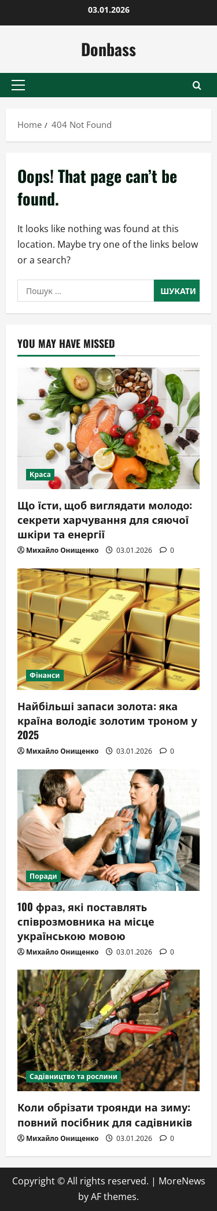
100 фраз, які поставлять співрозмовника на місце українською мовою (85, 921)
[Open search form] (197, 85)
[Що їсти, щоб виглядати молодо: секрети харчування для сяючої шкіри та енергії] (108, 428)
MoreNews (182, 1181)
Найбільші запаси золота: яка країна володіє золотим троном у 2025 (107, 720)
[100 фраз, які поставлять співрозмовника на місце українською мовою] (108, 830)
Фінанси (45, 675)
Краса (40, 474)
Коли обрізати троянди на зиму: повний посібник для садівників (104, 1114)
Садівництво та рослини (73, 1076)
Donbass (108, 49)
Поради (43, 876)
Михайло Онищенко (62, 550)
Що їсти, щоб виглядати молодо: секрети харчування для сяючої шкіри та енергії (104, 519)
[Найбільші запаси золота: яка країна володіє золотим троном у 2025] (108, 629)
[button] (18, 85)
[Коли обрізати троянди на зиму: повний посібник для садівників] (108, 1030)
